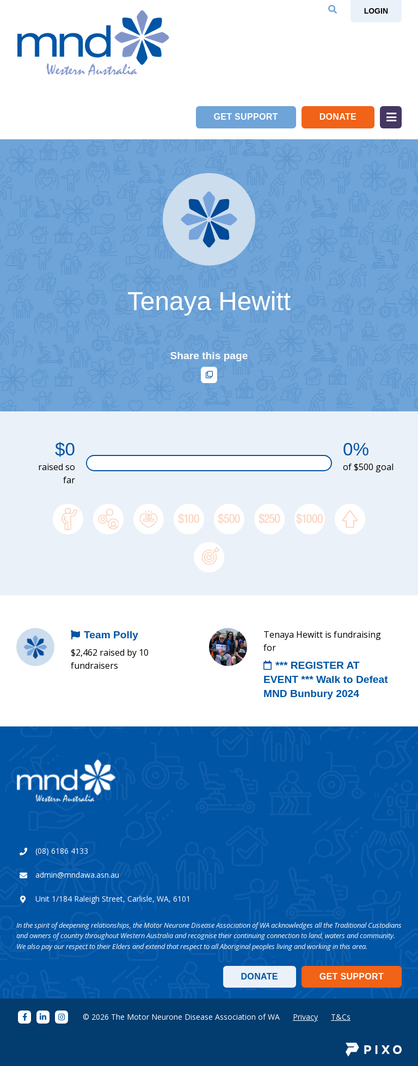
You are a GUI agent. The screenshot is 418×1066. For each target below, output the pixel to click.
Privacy (305, 1017)
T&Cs (341, 1017)
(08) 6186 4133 (61, 851)
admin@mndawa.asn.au (77, 875)
